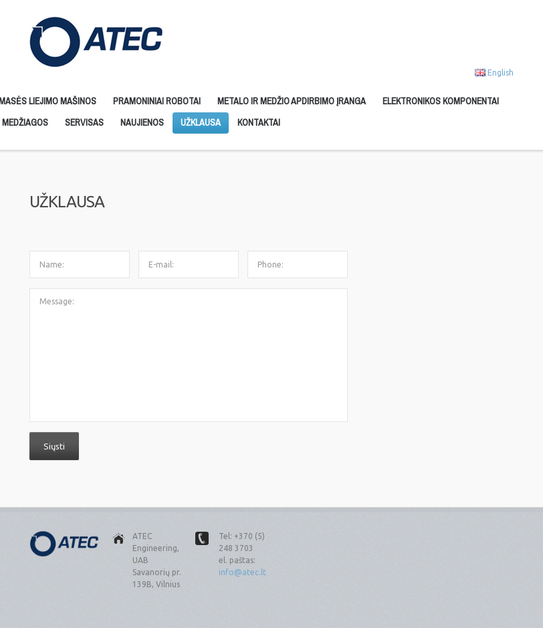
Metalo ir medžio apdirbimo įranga (291, 101)
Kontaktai (258, 122)
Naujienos (142, 122)
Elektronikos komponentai (441, 101)
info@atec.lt (242, 572)
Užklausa (201, 122)
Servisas (84, 122)
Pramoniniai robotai (157, 101)
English (500, 72)
